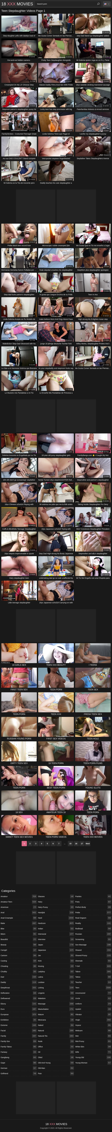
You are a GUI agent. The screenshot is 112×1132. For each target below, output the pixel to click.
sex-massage (93, 945)
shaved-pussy (93, 955)
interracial (56, 934)
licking (56, 988)
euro (19, 1009)
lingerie (56, 993)
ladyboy (56, 972)
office (56, 1047)
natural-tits (56, 1036)
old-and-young (56, 1063)
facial (19, 1031)
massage (56, 1004)
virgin (93, 1020)
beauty (19, 945)
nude (56, 1041)
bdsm (19, 934)
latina (56, 977)
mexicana (56, 1020)
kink (56, 961)
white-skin (93, 1047)
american (19, 907)
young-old (93, 1057)
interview (56, 939)
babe (19, 923)
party (93, 902)
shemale (93, 961)
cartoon (19, 955)
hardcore (56, 923)
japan (56, 945)
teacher (93, 982)
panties (93, 896)
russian (93, 934)
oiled (56, 1057)
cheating (19, 966)
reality (93, 923)
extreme (19, 1025)
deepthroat (19, 988)
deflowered (19, 998)
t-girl (93, 966)
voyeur (93, 1025)
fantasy (19, 1052)
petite (93, 912)
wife (93, 1052)
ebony (19, 1004)
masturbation (56, 1009)
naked (56, 1025)
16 (76, 844)
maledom (56, 998)
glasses (56, 896)
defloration (19, 993)
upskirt (93, 1009)
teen (93, 988)
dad (19, 977)
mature (56, 1014)
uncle (93, 998)
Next (88, 844)
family (19, 1036)
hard (56, 918)
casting (19, 961)
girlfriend (19, 1073)
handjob (56, 912)
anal (19, 912)
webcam (93, 1031)
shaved (93, 950)
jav (56, 955)
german (19, 1068)
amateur (19, 896)
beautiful (19, 939)
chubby (19, 972)
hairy (56, 902)
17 (82, 844)
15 (70, 844)
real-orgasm (93, 918)
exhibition (19, 1020)
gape (19, 1063)
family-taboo (19, 1047)
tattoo (93, 977)
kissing (56, 966)
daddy (19, 982)
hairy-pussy (56, 907)
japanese (56, 950)
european (19, 1014)
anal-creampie (19, 918)
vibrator (93, 1014)
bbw (19, 929)
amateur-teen (19, 902)
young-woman (93, 1063)
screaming (93, 939)
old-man (56, 1068)
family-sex (19, 1041)
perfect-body (93, 907)
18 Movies (17, 4)
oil (56, 1052)
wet (93, 1036)
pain (56, 1073)
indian (56, 929)
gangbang (19, 1057)
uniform (93, 1004)
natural (56, 1031)
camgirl (19, 950)
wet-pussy (93, 1041)
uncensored (93, 993)
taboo (93, 972)
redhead (93, 929)
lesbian (56, 982)
